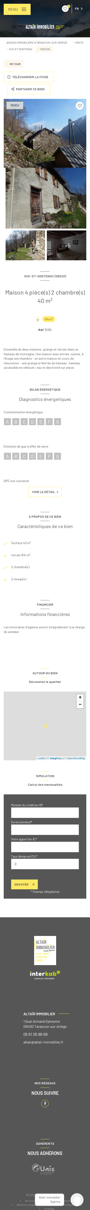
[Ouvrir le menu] (17, 9)
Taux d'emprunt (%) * (24, 856)
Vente (79, 42)
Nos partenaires (63, 1200)
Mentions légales (27, 1204)
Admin (50, 1204)
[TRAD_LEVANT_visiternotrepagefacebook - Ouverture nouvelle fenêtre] (45, 1103)
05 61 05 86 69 (35, 1034)
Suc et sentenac (20, 49)
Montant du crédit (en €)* (27, 805)
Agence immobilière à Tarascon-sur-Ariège (36, 42)
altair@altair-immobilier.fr (43, 1042)
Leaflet (41, 758)
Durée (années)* (21, 822)
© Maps (55, 758)
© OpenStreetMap (74, 758)
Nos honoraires (35, 1200)
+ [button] (80, 697)
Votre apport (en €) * (24, 839)
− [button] (80, 704)
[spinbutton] (45, 864)
